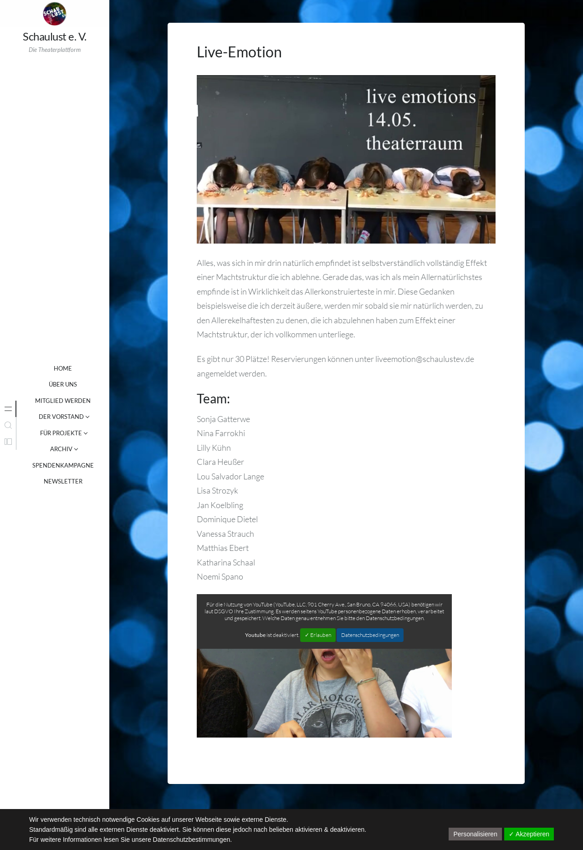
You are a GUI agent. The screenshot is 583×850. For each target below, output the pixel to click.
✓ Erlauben (318, 634)
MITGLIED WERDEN (63, 400)
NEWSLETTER (63, 481)
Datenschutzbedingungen (370, 634)
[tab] (8, 409)
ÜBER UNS (63, 384)
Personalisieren (475, 834)
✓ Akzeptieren (529, 834)
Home (63, 368)
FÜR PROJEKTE (61, 433)
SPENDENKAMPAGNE (63, 465)
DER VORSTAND (61, 416)
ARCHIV (61, 449)
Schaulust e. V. (55, 36)
